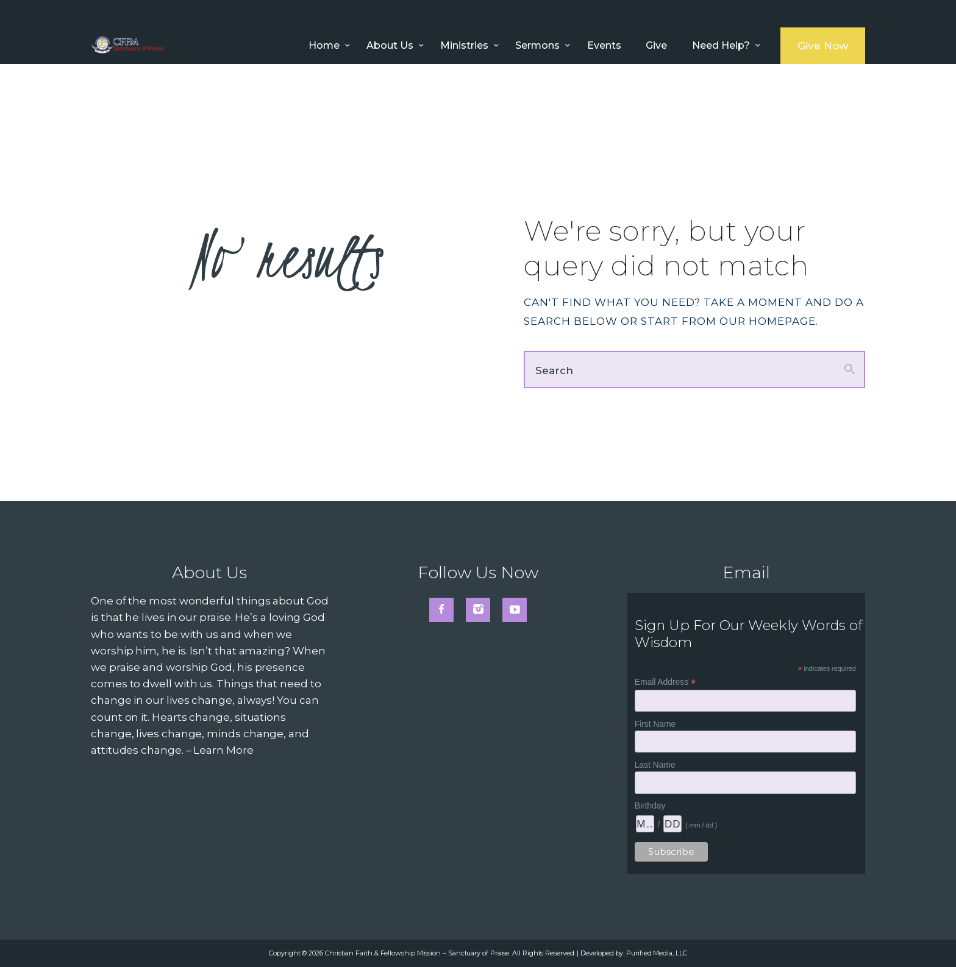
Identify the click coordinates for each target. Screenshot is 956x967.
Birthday (650, 805)
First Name (655, 724)
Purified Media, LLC (656, 953)
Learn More (223, 750)
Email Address (665, 682)
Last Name (655, 765)
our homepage (767, 321)
